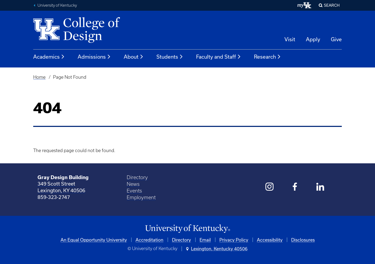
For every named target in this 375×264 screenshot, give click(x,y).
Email (205, 239)
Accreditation (149, 239)
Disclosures (303, 239)
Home (39, 77)
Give (336, 39)
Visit (289, 39)
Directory (137, 177)
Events (134, 191)
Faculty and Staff (218, 57)
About (134, 57)
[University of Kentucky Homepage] (187, 228)
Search (332, 5)
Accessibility (270, 239)
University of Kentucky (57, 5)
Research (267, 57)
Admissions (94, 57)
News (133, 184)
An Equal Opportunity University (94, 239)
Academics (49, 57)
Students (169, 57)
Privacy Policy (233, 239)
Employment (141, 197)
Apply (313, 39)
